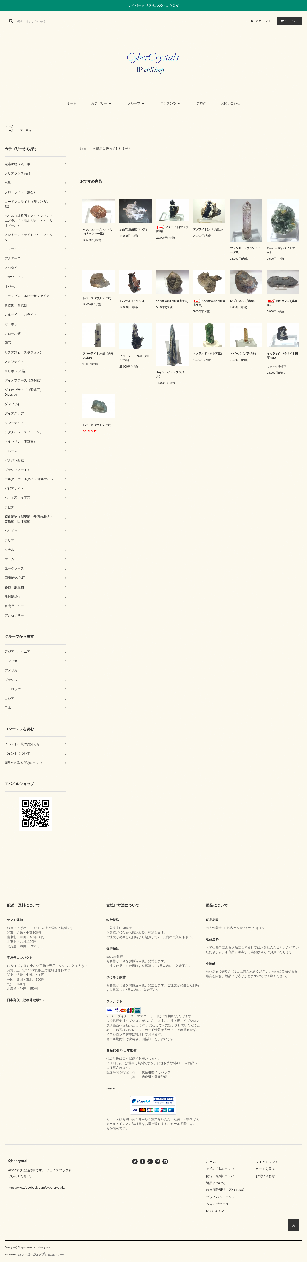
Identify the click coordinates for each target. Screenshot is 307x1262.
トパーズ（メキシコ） (133, 301)
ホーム (72, 103)
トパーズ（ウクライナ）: (98, 298)
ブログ (201, 103)
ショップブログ (217, 1204)
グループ (136, 103)
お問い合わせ (230, 103)
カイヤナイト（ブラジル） (170, 374)
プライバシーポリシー (222, 1197)
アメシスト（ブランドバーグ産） (245, 250)
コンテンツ (171, 103)
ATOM (219, 1211)
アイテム (289, 21)
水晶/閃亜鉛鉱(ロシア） (133, 229)
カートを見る (265, 1169)
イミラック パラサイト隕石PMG (282, 355)
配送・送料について (220, 1176)
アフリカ (25, 130)
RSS (209, 1211)
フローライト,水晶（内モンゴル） (97, 355)
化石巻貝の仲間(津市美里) (172, 301)
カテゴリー (102, 103)
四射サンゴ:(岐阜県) (282, 303)
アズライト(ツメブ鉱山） (172, 229)
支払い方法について (220, 1169)
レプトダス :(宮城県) (242, 301)
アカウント (263, 21)
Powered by (34, 1254)
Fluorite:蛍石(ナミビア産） (281, 250)
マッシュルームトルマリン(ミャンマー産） (97, 231)
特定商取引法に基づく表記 (225, 1190)
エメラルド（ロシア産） (208, 353)
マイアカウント (267, 1162)
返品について (215, 1183)
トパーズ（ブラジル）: (244, 353)
